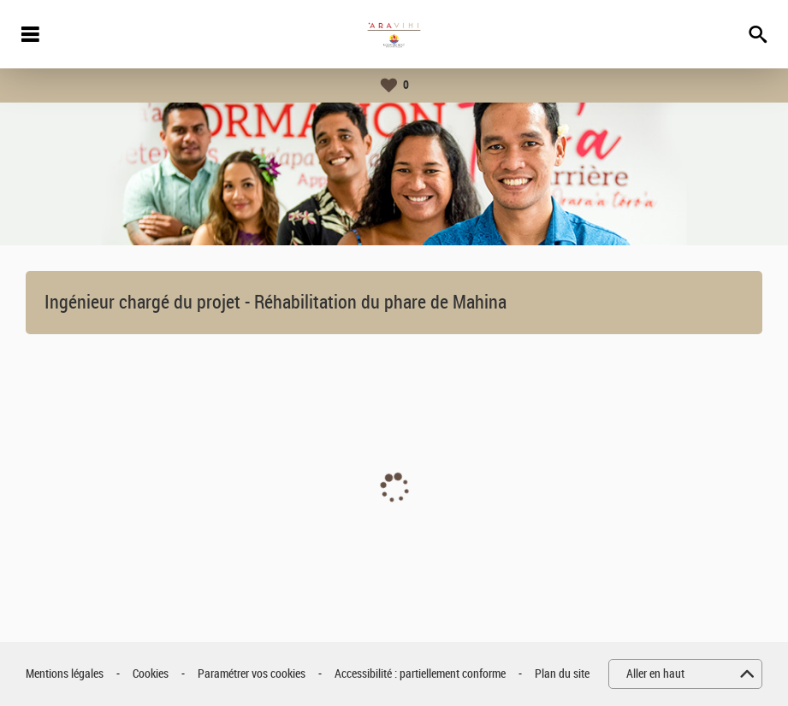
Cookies (151, 674)
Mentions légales (65, 674)
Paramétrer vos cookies (251, 674)
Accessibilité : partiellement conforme (420, 674)
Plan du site (562, 674)
